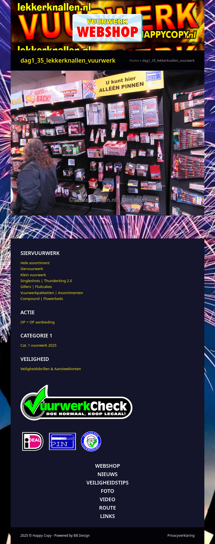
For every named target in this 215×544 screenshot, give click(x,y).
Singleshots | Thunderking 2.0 (46, 280)
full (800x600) (44, 223)
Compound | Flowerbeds (41, 298)
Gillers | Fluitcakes (36, 286)
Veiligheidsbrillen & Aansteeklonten (50, 368)
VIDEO (107, 499)
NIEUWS (107, 474)
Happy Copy (42, 535)
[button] (196, 25)
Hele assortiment (35, 262)
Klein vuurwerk (33, 274)
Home (134, 60)
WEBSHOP (107, 465)
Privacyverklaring (181, 535)
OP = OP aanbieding (37, 322)
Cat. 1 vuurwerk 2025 (38, 345)
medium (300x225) (76, 223)
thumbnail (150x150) (112, 223)
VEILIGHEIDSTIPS (107, 482)
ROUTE (107, 507)
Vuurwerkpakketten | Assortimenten (51, 292)
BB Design (82, 535)
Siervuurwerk (31, 268)
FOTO (107, 491)
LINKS (107, 516)
